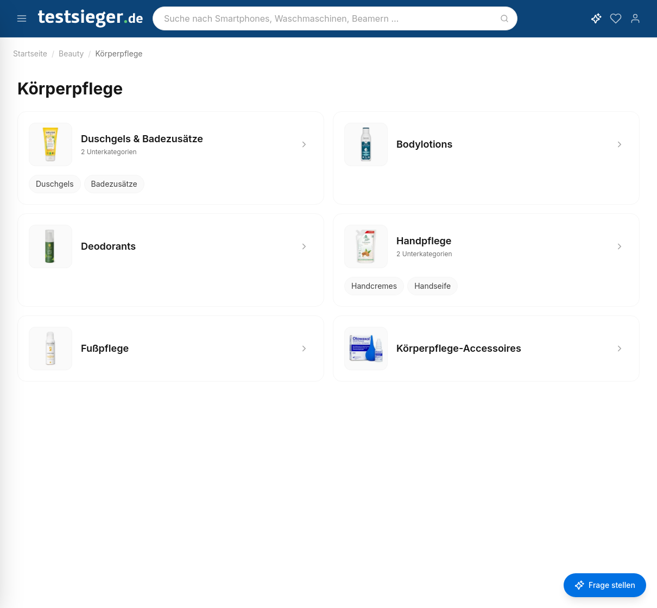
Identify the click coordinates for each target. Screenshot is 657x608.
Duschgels (55, 183)
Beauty (71, 53)
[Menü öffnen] (21, 18)
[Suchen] (504, 18)
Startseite (30, 53)
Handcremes (374, 285)
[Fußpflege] (171, 348)
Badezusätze (114, 183)
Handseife (432, 285)
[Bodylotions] (486, 144)
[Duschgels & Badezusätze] (171, 144)
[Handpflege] (486, 246)
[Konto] (635, 18)
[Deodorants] (171, 246)
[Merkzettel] (615, 18)
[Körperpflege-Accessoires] (486, 348)
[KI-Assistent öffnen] (596, 18)
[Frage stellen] (605, 585)
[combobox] (335, 18)
